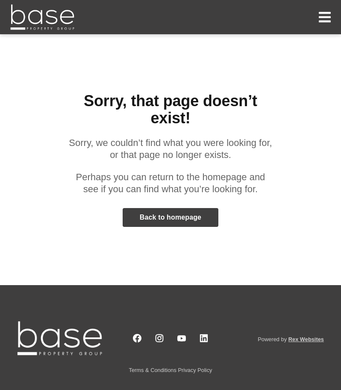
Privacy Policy (195, 370)
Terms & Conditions (153, 370)
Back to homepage (170, 217)
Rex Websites (306, 339)
